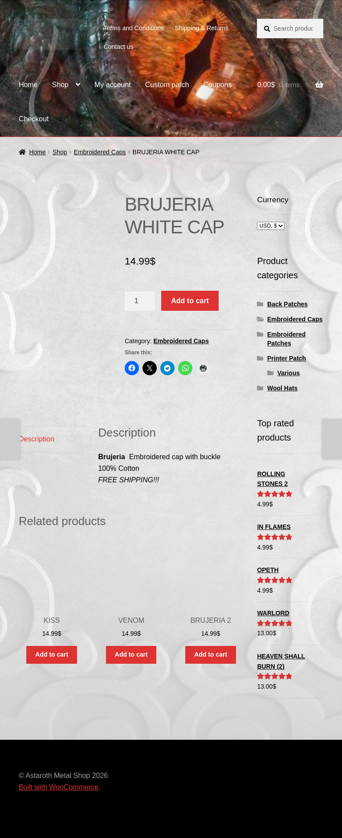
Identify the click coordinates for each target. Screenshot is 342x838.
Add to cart (189, 301)
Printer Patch (286, 358)
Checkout (34, 119)
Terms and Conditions (134, 28)
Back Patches (287, 304)
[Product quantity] (140, 301)
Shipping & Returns (202, 28)
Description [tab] (36, 439)
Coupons (217, 84)
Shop (60, 84)
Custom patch (167, 84)
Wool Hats (282, 388)
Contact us (119, 46)
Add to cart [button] (51, 654)
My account (112, 84)
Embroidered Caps (100, 152)
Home (28, 84)
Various (288, 373)
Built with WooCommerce (58, 787)
